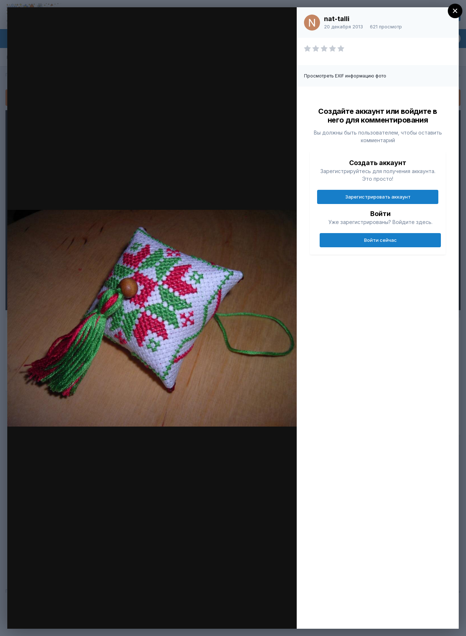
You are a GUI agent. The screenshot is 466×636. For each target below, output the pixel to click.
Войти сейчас (380, 240)
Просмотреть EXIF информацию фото (345, 76)
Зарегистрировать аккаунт (378, 197)
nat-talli (337, 19)
